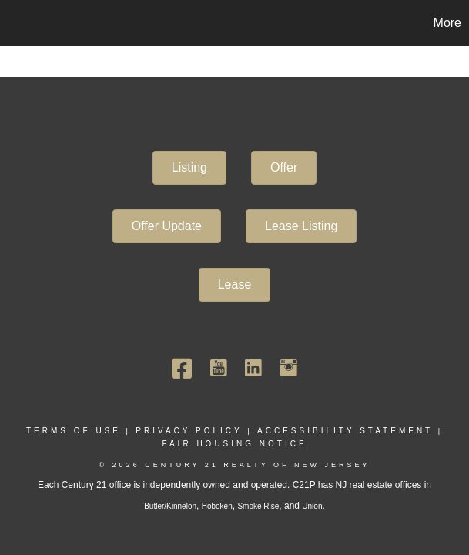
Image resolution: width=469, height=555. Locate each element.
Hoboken (217, 506)
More (447, 22)
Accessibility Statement (345, 430)
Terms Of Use (73, 430)
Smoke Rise (258, 506)
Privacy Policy (189, 430)
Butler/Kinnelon (170, 506)
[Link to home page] (20, 23)
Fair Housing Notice (234, 444)
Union (312, 506)
